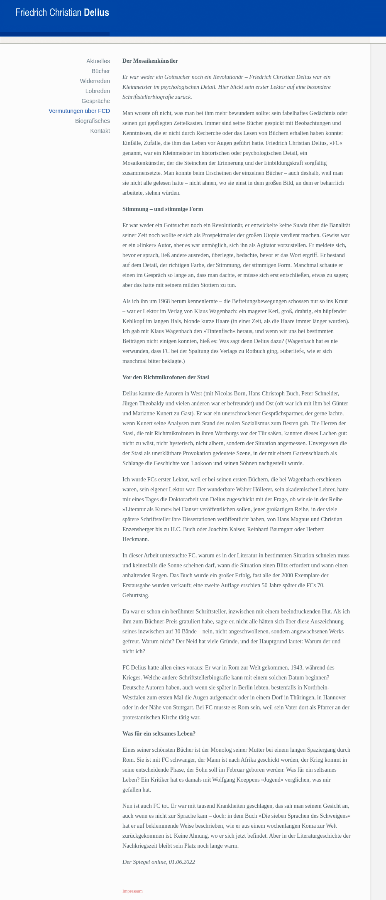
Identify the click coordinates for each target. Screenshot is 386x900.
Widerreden (95, 81)
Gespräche (96, 101)
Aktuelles (98, 61)
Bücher (101, 71)
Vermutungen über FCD (79, 111)
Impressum (132, 890)
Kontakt (100, 131)
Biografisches (92, 121)
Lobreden (98, 91)
